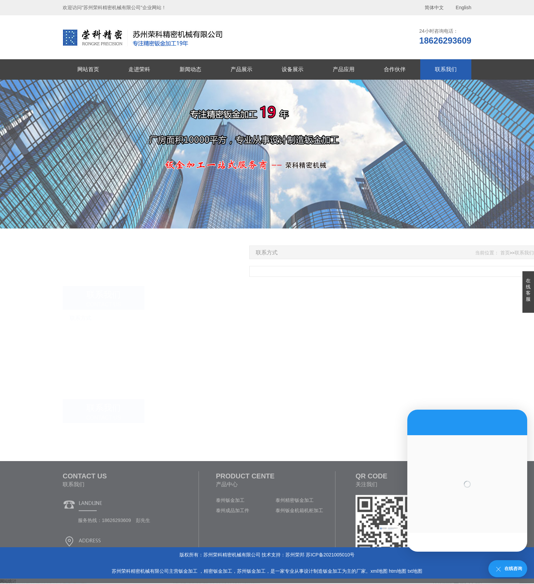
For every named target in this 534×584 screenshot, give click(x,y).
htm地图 (397, 571)
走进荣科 (139, 69)
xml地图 (379, 571)
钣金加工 (188, 571)
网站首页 (88, 69)
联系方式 (80, 299)
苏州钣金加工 (251, 571)
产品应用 (344, 69)
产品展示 (241, 69)
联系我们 (446, 69)
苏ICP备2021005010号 (330, 554)
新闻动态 (190, 69)
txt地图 (415, 571)
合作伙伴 (395, 69)
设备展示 (292, 69)
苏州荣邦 (294, 554)
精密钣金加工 (218, 571)
